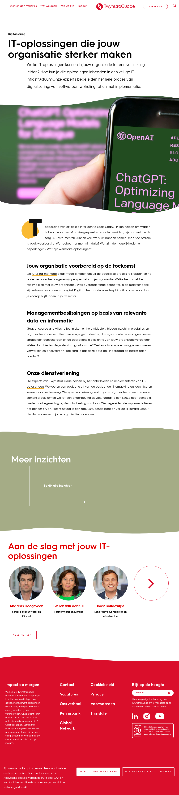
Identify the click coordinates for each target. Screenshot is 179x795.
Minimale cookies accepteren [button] (148, 772)
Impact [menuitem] (82, 5)
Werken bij (155, 6)
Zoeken (172, 5)
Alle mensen (22, 635)
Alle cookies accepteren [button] (98, 771)
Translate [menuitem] (99, 713)
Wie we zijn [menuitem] (67, 5)
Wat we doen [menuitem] (48, 5)
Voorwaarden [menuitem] (103, 703)
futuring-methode (44, 273)
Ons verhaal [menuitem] (70, 703)
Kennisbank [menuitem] (70, 713)
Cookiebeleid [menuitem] (102, 684)
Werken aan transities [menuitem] (23, 5)
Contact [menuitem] (67, 684)
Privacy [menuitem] (97, 694)
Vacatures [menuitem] (69, 694)
